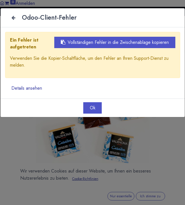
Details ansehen (26, 88)
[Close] (13, 17)
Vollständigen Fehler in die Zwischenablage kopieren (115, 42)
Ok (92, 107)
